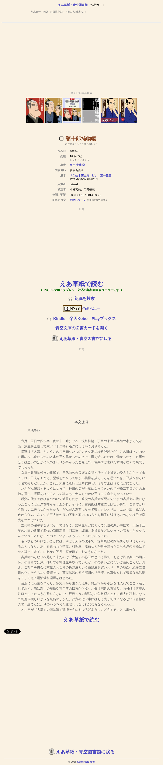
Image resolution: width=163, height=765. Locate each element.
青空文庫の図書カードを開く (81, 328)
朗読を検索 (84, 298)
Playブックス (104, 318)
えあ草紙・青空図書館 (73, 5)
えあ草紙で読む (82, 283)
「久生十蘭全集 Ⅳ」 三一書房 (90, 175)
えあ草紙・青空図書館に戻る (85, 338)
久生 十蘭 (76, 165)
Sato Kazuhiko (86, 761)
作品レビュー (81, 308)
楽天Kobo (78, 318)
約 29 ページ (78, 200)
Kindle (59, 318)
